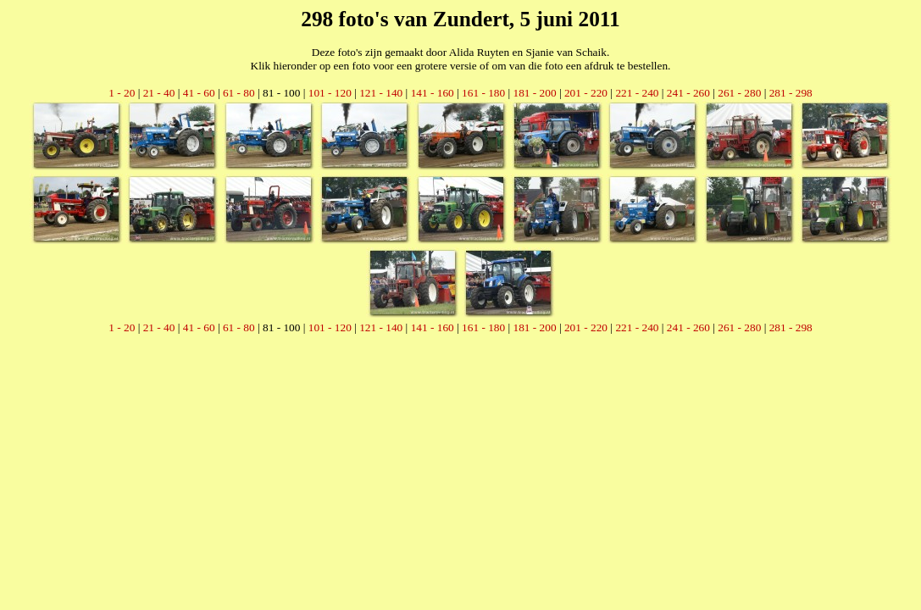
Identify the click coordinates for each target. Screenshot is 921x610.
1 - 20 (121, 92)
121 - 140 (380, 92)
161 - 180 (483, 92)
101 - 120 (330, 92)
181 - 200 (535, 92)
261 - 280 (739, 92)
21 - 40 (159, 92)
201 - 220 (586, 92)
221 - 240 (636, 92)
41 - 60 (199, 92)
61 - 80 (239, 92)
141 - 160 (432, 92)
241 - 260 (688, 92)
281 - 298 (791, 92)
